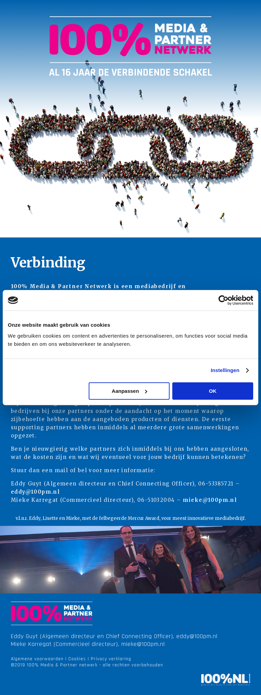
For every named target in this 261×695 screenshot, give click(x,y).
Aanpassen (129, 391)
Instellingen (225, 370)
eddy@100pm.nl (35, 492)
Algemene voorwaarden (37, 659)
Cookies (77, 659)
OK (213, 391)
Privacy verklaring (111, 659)
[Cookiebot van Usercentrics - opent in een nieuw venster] (223, 300)
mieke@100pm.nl (210, 500)
